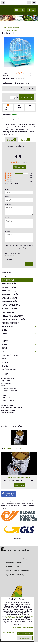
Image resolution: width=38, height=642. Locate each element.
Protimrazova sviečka (19, 477)
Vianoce (19, 358)
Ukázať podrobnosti (8, 632)
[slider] (20, 73)
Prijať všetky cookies (24, 633)
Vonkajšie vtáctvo (19, 326)
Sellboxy (5, 366)
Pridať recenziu (19, 167)
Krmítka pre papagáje (9, 291)
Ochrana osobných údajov (14, 563)
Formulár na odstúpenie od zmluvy (17, 571)
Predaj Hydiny (19, 273)
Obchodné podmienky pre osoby (16, 555)
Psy (19, 337)
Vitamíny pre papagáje (19, 301)
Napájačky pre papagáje (19, 294)
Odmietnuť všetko (24, 638)
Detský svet (19, 362)
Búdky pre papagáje (8, 312)
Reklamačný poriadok (12, 567)
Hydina (19, 276)
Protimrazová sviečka (12, 448)
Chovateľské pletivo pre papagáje (13, 319)
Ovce (19, 351)
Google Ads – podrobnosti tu (16, 616)
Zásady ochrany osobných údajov (22, 628)
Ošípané (19, 348)
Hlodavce (19, 341)
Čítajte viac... (19, 485)
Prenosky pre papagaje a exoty (12, 316)
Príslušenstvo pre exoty (10, 323)
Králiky (19, 330)
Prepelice (19, 344)
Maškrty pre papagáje (9, 298)
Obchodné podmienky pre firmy (16, 559)
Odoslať (29, 264)
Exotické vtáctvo (19, 280)
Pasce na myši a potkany (19, 355)
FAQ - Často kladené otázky (14, 575)
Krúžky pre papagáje (19, 287)
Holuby (19, 333)
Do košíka (26, 97)
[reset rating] (5, 255)
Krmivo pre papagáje (19, 283)
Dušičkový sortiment (9, 369)
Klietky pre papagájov (19, 308)
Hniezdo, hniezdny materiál (11, 305)
